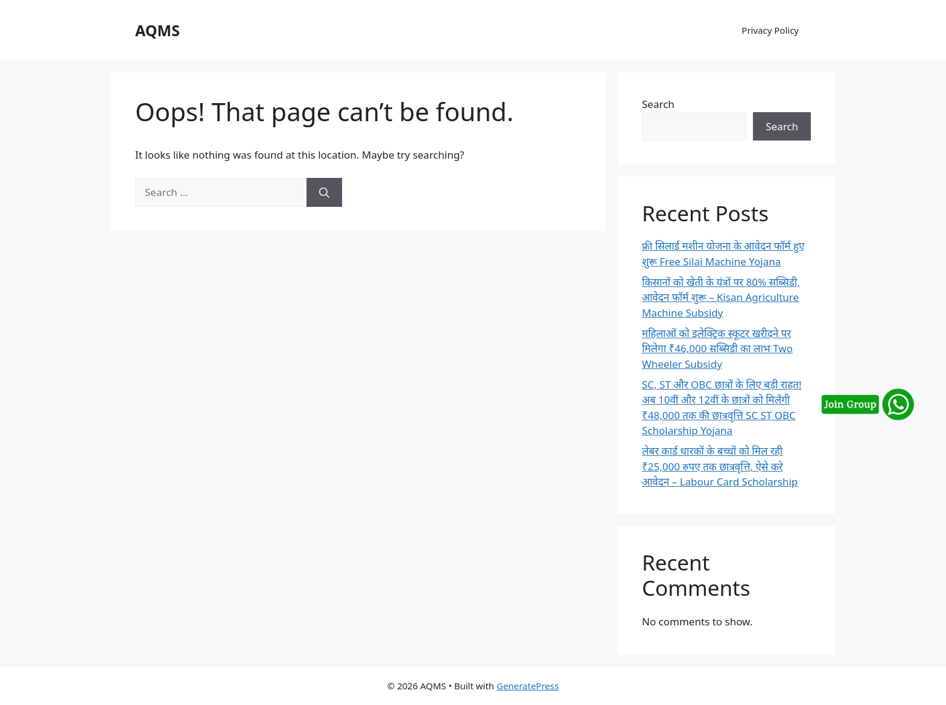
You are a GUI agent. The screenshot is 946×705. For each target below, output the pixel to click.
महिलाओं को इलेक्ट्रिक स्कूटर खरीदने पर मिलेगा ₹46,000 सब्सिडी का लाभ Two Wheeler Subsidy (717, 348)
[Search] (324, 192)
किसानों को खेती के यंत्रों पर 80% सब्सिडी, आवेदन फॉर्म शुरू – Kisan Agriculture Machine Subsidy (721, 297)
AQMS (157, 30)
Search (658, 104)
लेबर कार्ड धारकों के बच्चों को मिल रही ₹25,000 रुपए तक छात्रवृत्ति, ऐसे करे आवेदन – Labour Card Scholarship (720, 466)
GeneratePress (528, 686)
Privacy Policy (770, 30)
